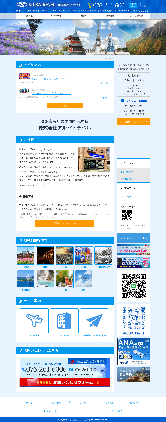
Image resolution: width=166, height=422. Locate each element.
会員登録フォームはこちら (64, 223)
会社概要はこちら (133, 121)
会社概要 (110, 15)
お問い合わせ (136, 15)
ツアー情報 (56, 15)
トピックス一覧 (128, 171)
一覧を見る (65, 105)
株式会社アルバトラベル (80, 419)
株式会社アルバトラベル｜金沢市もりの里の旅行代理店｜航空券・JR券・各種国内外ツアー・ (48, 4)
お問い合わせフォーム (130, 238)
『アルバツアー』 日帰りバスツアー (51, 93)
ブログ (83, 15)
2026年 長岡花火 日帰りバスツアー (52, 78)
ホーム (29, 15)
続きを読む (106, 82)
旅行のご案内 (127, 178)
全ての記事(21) (128, 196)
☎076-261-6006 (133, 100)
